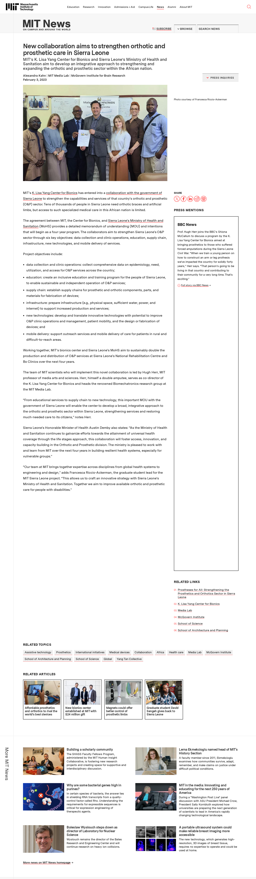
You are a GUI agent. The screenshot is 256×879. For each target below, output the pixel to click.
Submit (234, 29)
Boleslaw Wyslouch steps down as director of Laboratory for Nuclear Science (92, 696)
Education (73, 6)
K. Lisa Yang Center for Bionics (54, 193)
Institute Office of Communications (130, 772)
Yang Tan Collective (129, 524)
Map (36, 864)
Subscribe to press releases (208, 785)
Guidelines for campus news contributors (208, 810)
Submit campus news (208, 797)
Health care (176, 517)
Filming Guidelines (86, 833)
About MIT (186, 6)
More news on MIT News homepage (47, 727)
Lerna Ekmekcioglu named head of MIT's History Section (208, 617)
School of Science (190, 346)
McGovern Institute (191, 339)
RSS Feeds (130, 833)
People (54, 864)
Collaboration (143, 517)
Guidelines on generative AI (208, 823)
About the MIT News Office (42, 825)
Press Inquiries (33, 833)
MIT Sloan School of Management (50, 802)
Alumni (172, 6)
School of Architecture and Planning (203, 353)
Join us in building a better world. (232, 862)
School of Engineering (42, 791)
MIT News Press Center (89, 825)
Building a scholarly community (90, 615)
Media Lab (185, 333)
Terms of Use (132, 825)
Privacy (31, 867)
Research (88, 6)
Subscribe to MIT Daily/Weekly (208, 773)
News (160, 6)
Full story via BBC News (194, 285)
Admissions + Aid (124, 6)
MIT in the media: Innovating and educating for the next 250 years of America (204, 654)
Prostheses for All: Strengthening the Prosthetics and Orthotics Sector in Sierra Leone (206, 316)
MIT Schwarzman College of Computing (54, 812)
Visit (30, 864)
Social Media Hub (63, 867)
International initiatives (90, 517)
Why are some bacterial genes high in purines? (94, 652)
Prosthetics (63, 517)
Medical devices (119, 517)
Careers (64, 864)
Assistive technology (38, 517)
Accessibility (44, 867)
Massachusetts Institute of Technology (50, 856)
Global (108, 524)
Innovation (104, 6)
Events (45, 864)
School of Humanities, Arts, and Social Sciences (60, 796)
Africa (160, 517)
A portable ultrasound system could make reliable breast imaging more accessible (205, 696)
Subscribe (163, 28)
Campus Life (145, 6)
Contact (75, 864)
